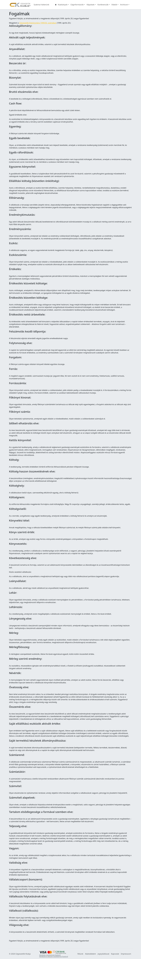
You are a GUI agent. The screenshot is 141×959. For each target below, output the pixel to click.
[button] (56, 4)
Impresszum (126, 954)
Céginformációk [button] (77, 4)
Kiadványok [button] (62, 4)
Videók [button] (114, 4)
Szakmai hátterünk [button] (41, 4)
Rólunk (80, 954)
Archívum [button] (124, 4)
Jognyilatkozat (103, 954)
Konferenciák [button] (102, 4)
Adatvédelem (90, 954)
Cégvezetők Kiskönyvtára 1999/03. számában (37, 23)
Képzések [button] (90, 4)
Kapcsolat (115, 954)
